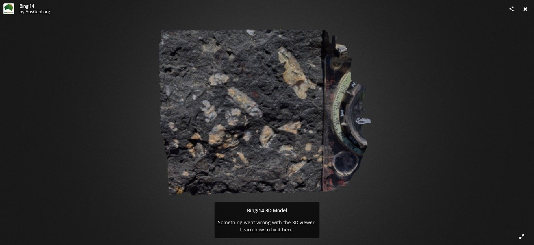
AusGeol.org (38, 12)
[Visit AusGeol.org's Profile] (8, 8)
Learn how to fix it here (266, 229)
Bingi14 (26, 6)
